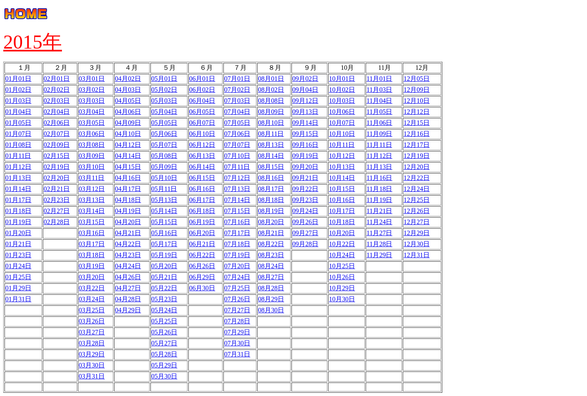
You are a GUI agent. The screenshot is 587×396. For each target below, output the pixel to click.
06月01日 (202, 78)
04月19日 (128, 210)
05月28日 (164, 354)
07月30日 (237, 343)
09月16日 (305, 144)
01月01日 (18, 78)
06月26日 (202, 266)
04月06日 (128, 111)
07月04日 (237, 111)
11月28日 (379, 243)
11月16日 (379, 177)
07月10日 (237, 155)
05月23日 (164, 299)
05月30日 (164, 376)
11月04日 (379, 100)
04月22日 (128, 243)
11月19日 (379, 199)
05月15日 (164, 221)
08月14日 (271, 155)
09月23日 (305, 199)
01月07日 (18, 133)
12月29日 (417, 232)
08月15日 (271, 166)
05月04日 (164, 111)
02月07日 (57, 133)
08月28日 (271, 288)
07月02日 (237, 89)
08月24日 (271, 266)
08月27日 (271, 277)
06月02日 (202, 89)
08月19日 (271, 210)
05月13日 (164, 199)
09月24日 (305, 210)
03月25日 (92, 310)
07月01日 (237, 78)
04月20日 (128, 221)
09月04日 (305, 89)
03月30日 (92, 365)
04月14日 (128, 155)
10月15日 (342, 188)
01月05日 (18, 122)
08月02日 (271, 89)
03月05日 (92, 122)
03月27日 (92, 332)
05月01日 (164, 78)
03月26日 (92, 321)
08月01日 (271, 78)
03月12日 (92, 188)
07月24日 (237, 277)
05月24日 (164, 310)
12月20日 (417, 166)
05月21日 (164, 277)
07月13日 (237, 188)
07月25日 (237, 288)
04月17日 (128, 188)
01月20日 (18, 232)
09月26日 (305, 221)
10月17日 (342, 210)
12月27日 (417, 221)
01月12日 (18, 166)
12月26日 (417, 210)
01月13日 (18, 177)
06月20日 (202, 232)
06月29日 (202, 277)
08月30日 (271, 310)
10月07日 (342, 122)
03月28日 (92, 343)
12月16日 (417, 133)
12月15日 (417, 122)
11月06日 (379, 122)
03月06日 (92, 133)
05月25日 (164, 321)
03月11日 (91, 177)
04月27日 (128, 288)
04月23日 (128, 254)
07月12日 (237, 177)
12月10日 (417, 100)
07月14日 (237, 199)
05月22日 (164, 288)
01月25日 (18, 277)
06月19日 (202, 221)
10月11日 (342, 144)
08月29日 (271, 299)
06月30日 (202, 288)
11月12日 (379, 155)
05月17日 (164, 243)
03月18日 (92, 254)
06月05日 (202, 111)
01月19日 (18, 221)
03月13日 (92, 199)
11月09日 (379, 133)
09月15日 (305, 133)
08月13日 (271, 144)
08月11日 (271, 133)
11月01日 (379, 78)
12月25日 (417, 199)
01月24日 (18, 266)
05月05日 (164, 122)
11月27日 (379, 232)
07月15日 (237, 210)
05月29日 (164, 365)
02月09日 (57, 144)
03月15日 (92, 221)
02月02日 (57, 89)
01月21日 (18, 243)
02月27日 (57, 210)
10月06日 (342, 111)
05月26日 (164, 332)
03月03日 (92, 100)
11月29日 (379, 254)
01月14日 (18, 188)
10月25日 (342, 266)
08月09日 (271, 111)
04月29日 (128, 310)
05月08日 (164, 155)
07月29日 (237, 332)
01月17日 (18, 199)
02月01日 (57, 78)
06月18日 (202, 210)
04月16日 (128, 177)
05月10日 (164, 177)
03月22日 (92, 288)
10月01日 (342, 78)
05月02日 (164, 89)
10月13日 (342, 166)
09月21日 (305, 177)
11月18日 (379, 188)
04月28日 (128, 299)
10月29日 (342, 288)
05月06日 (164, 133)
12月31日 (417, 254)
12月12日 (417, 111)
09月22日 (305, 188)
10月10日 (342, 133)
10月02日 (342, 89)
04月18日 (128, 199)
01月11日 (18, 155)
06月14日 (202, 166)
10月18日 (342, 221)
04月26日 (128, 277)
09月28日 (305, 243)
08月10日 (271, 122)
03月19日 (92, 266)
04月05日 (128, 100)
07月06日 (237, 133)
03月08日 (92, 144)
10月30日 (342, 299)
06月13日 (202, 155)
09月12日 (305, 100)
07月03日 (237, 100)
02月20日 (57, 177)
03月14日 (92, 210)
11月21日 (379, 210)
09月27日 (305, 232)
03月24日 (92, 299)
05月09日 (164, 166)
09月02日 (305, 78)
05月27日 (164, 343)
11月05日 (379, 111)
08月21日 (271, 232)
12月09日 (417, 89)
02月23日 (57, 199)
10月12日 (342, 155)
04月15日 (128, 166)
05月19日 (164, 254)
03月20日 (92, 277)
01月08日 (18, 144)
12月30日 (417, 243)
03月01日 (92, 78)
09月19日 (305, 155)
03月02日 (92, 89)
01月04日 (18, 111)
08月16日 (271, 177)
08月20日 (271, 221)
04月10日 (128, 133)
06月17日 (202, 199)
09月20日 (305, 166)
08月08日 (271, 100)
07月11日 (237, 166)
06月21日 (202, 243)
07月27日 (237, 310)
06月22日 (202, 254)
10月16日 (342, 199)
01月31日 (18, 299)
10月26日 (342, 277)
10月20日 (342, 232)
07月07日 (237, 144)
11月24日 (379, 221)
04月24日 (128, 266)
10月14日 (342, 177)
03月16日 (92, 232)
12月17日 (417, 144)
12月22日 (417, 177)
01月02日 (18, 89)
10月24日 (342, 254)
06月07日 (202, 122)
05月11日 (164, 188)
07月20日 (237, 266)
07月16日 (237, 221)
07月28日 (237, 321)
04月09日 (128, 122)
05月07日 (164, 144)
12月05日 (417, 78)
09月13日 (305, 111)
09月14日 (305, 122)
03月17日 (92, 243)
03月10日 (92, 166)
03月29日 (92, 354)
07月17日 (237, 232)
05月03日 (164, 100)
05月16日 (164, 232)
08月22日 (271, 243)
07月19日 (237, 254)
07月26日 (237, 299)
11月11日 (379, 144)
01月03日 (18, 100)
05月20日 (164, 266)
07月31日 (237, 354)
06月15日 (202, 177)
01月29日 (18, 288)
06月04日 (202, 100)
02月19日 (57, 166)
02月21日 (57, 188)
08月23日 (271, 254)
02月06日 (57, 122)
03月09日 (92, 155)
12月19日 (417, 155)
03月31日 (92, 376)
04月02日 (128, 78)
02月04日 (57, 111)
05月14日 (164, 210)
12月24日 (417, 188)
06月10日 (202, 133)
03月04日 (92, 111)
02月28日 (57, 221)
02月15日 (57, 155)
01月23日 (18, 254)
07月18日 (237, 243)
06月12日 (202, 144)
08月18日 (271, 199)
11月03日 (379, 89)
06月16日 (202, 188)
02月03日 (57, 100)
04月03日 (128, 89)
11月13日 (379, 166)
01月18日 (18, 210)
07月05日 (237, 122)
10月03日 (342, 100)
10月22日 (342, 243)
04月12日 (128, 144)
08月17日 (271, 188)
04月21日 (128, 232)
